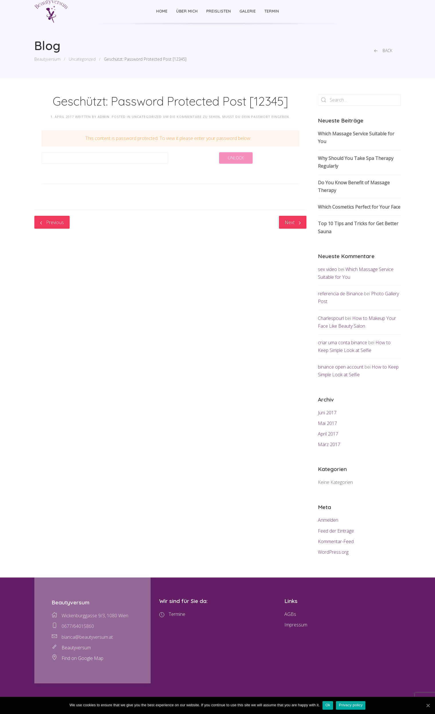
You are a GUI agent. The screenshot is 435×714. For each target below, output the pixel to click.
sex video (327, 269)
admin (103, 116)
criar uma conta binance (342, 342)
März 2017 (329, 444)
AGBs (290, 614)
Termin (271, 11)
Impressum (295, 625)
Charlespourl (331, 318)
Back (382, 51)
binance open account (340, 367)
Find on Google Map (82, 658)
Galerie (247, 11)
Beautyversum (47, 59)
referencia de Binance (340, 293)
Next (293, 222)
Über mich (187, 11)
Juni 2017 (327, 413)
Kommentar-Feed (336, 541)
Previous (52, 222)
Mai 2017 (327, 423)
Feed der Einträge (336, 531)
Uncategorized (82, 59)
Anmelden (328, 520)
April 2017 (328, 434)
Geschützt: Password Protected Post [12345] (145, 59)
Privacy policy (351, 705)
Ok (327, 705)
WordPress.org (333, 552)
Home (162, 11)
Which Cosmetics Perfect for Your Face (359, 207)
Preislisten (218, 11)
